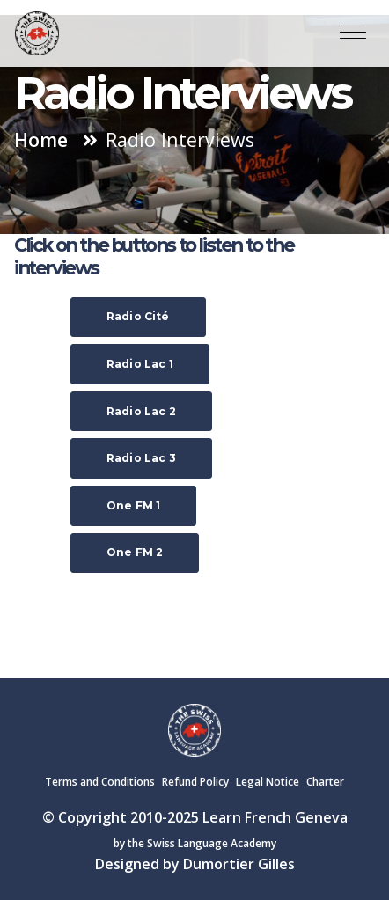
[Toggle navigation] (353, 33)
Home (41, 139)
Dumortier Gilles (239, 864)
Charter (325, 781)
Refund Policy (195, 781)
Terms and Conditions (100, 781)
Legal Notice (267, 781)
